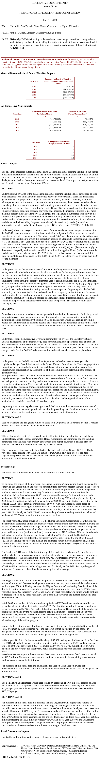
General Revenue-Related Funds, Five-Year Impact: (28, 73)
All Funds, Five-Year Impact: (16, 106)
